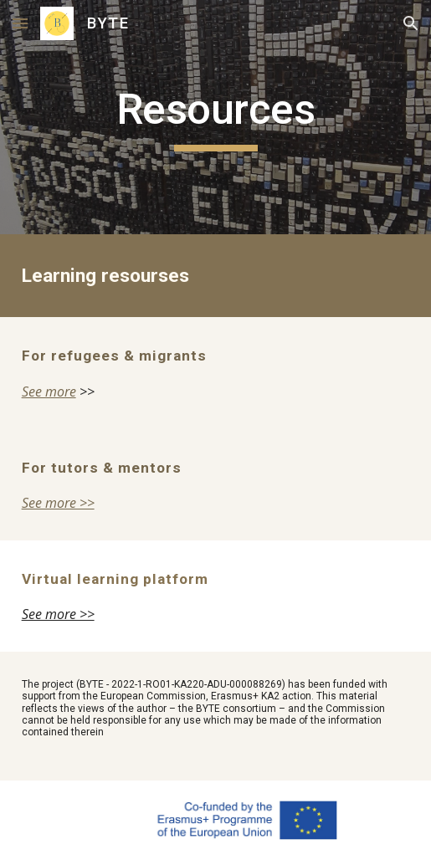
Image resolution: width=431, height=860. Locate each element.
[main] (216, 117)
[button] (20, 23)
